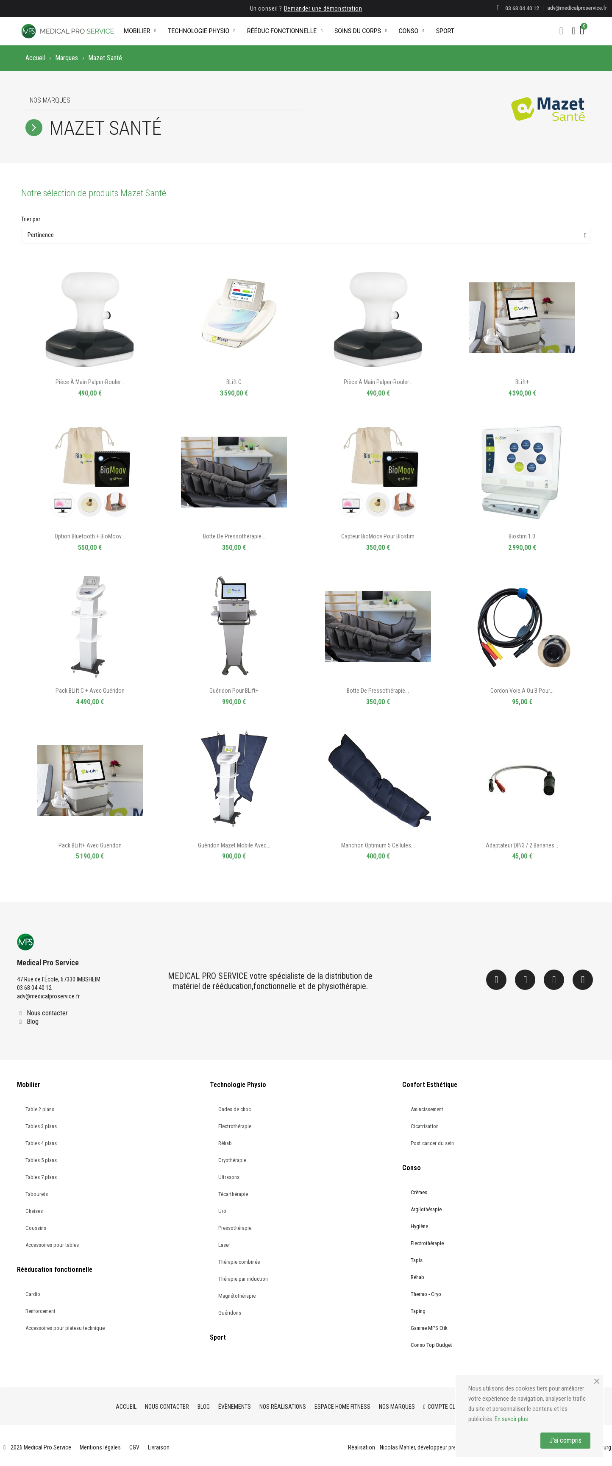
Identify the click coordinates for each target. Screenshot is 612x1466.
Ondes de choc (234, 1109)
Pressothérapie (234, 1228)
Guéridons (229, 1313)
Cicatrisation (425, 1126)
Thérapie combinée (239, 1262)
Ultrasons (228, 1177)
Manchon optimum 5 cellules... (378, 845)
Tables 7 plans (41, 1177)
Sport (445, 31)
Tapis (417, 1260)
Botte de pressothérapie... (234, 536)
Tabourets (36, 1194)
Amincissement (427, 1109)
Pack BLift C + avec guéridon (90, 690)
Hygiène (419, 1226)
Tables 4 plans (41, 1143)
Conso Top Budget (431, 1345)
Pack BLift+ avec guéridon (90, 845)
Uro (222, 1211)
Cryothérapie (232, 1160)
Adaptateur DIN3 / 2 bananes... (522, 845)
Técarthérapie (233, 1194)
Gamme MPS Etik (429, 1328)
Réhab (225, 1143)
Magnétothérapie (237, 1296)
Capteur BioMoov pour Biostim (377, 536)
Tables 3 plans (41, 1126)
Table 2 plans (39, 1109)
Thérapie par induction (243, 1279)
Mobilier (140, 31)
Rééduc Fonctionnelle (285, 31)
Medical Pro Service (48, 962)
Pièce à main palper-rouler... (90, 382)
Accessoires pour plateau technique (65, 1328)
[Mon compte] (574, 31)
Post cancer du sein (432, 1143)
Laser (224, 1245)
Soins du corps (360, 31)
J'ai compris (565, 1440)
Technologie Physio (201, 31)
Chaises (34, 1211)
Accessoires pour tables (52, 1245)
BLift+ (522, 382)
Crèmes (419, 1192)
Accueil (35, 58)
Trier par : (32, 219)
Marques (66, 58)
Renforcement (40, 1311)
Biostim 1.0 (522, 536)
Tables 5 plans (41, 1160)
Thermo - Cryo (426, 1294)
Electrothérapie (234, 1126)
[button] (561, 31)
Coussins (35, 1228)
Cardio (32, 1294)
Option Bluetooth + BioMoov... (90, 536)
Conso (411, 31)
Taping (418, 1311)
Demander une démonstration (323, 8)
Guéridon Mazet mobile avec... (234, 845)
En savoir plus (511, 1419)
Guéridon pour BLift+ (234, 690)
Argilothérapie (426, 1209)
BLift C (234, 382)
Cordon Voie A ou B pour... (522, 690)
